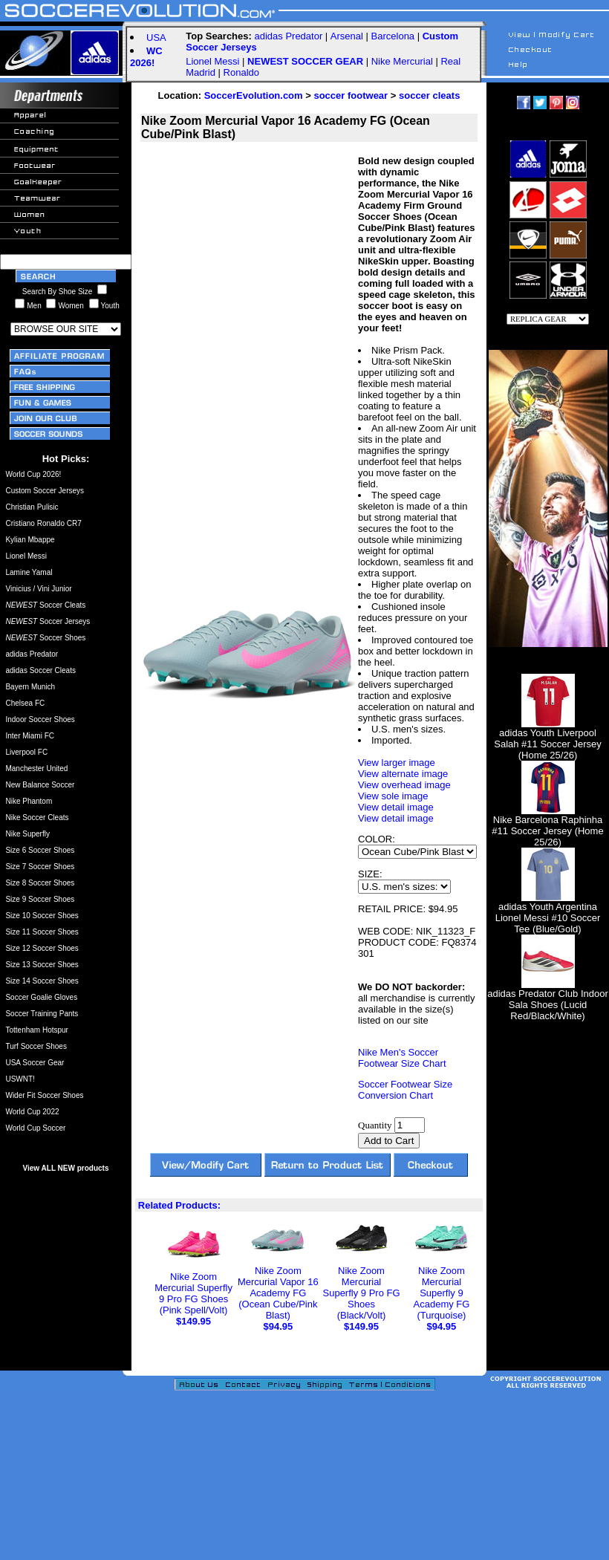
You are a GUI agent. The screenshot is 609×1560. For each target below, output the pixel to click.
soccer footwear (350, 95)
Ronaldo (241, 72)
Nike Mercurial (402, 61)
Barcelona (393, 36)
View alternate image (403, 773)
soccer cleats (429, 95)
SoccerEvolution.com (253, 95)
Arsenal (346, 36)
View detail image (396, 807)
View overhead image (404, 784)
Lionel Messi (212, 61)
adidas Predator (288, 36)
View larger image (396, 762)
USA (156, 37)
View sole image (393, 796)
